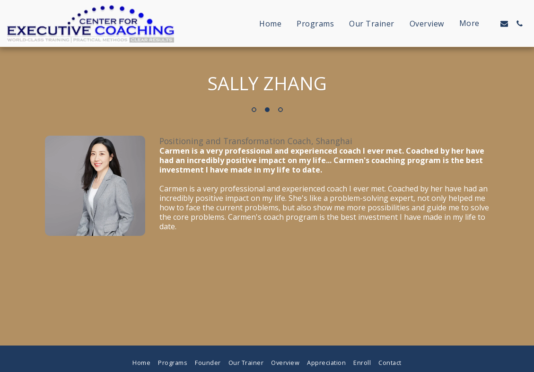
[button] (504, 23)
